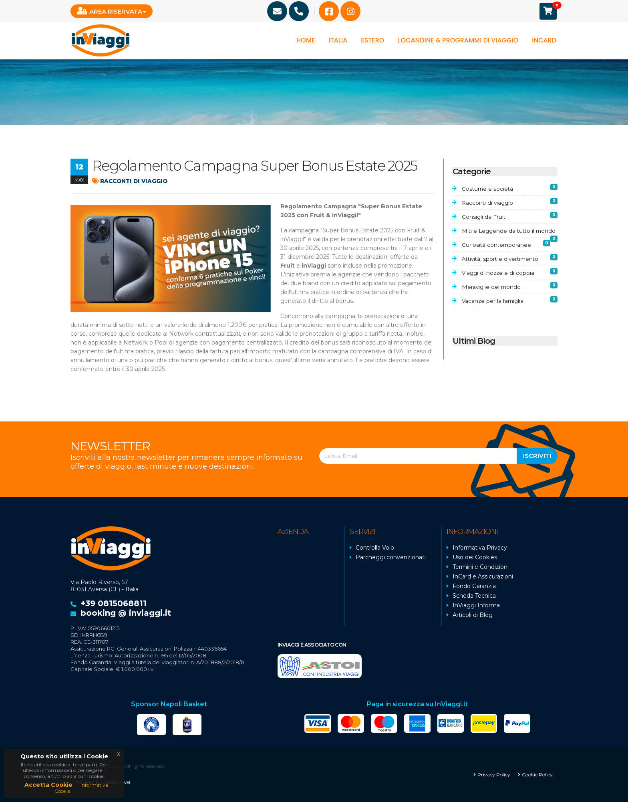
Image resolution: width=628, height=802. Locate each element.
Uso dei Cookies (475, 557)
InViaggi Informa (476, 605)
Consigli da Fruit (510, 216)
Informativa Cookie (81, 788)
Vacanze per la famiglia (510, 310)
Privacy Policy (493, 774)
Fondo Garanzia (474, 586)
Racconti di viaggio (131, 181)
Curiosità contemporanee (510, 254)
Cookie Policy (537, 774)
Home (305, 40)
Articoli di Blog (473, 615)
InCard (544, 40)
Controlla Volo (375, 547)
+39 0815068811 (114, 603)
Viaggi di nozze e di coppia (510, 282)
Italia (337, 40)
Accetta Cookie (48, 784)
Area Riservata (109, 11)
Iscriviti (537, 455)
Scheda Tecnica (474, 595)
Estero (372, 40)
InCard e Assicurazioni (483, 576)
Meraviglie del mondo (510, 296)
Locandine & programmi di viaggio (458, 40)
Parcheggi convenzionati (391, 557)
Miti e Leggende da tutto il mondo (510, 235)
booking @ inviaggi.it (126, 613)
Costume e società (510, 188)
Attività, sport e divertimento (510, 268)
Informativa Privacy (480, 547)
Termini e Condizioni (481, 566)
